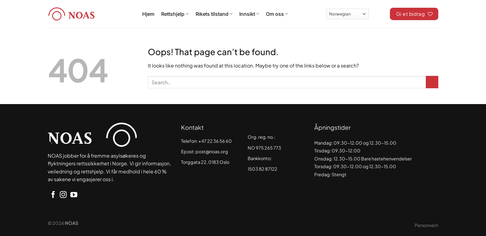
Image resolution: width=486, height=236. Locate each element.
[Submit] (432, 82)
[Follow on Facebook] (53, 195)
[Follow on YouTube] (73, 195)
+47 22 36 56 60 (215, 141)
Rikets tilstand (214, 14)
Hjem (148, 14)
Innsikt (249, 14)
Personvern (426, 225)
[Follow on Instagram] (63, 195)
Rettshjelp (174, 14)
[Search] (379, 13)
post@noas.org (212, 151)
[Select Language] (347, 14)
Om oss (277, 14)
